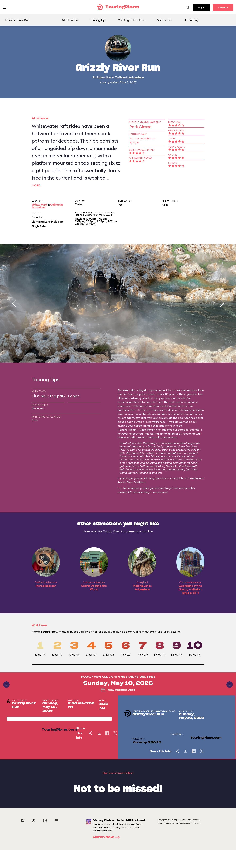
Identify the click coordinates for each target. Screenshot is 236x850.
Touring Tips (98, 20)
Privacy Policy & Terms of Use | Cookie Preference (179, 823)
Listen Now (107, 837)
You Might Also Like (131, 20)
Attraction (104, 77)
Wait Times (164, 20)
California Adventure (129, 77)
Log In (201, 7)
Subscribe (223, 7)
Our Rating (190, 20)
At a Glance (70, 20)
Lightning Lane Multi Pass (47, 221)
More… (37, 185)
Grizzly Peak (39, 204)
